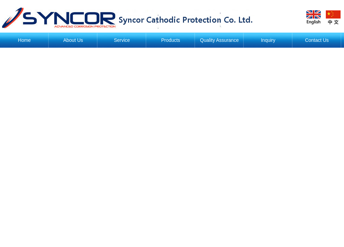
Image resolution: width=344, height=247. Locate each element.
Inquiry (268, 40)
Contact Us (317, 40)
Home (24, 40)
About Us (73, 40)
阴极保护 (130, 18)
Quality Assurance (219, 40)
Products (170, 40)
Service (122, 40)
